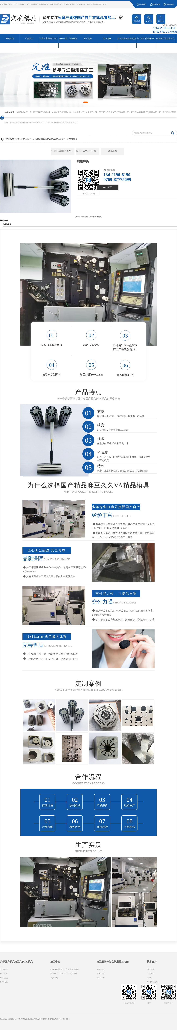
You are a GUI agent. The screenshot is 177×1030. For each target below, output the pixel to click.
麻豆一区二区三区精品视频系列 (87, 151)
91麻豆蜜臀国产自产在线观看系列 (50, 139)
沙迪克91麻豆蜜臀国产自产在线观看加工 (27, 123)
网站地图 (156, 4)
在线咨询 (170, 4)
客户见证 (4, 982)
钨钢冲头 (73, 139)
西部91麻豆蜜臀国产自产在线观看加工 (62, 123)
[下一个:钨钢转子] (95, 217)
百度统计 (151, 974)
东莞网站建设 (152, 982)
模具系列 (112, 151)
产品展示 (27, 139)
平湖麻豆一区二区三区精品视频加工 (132, 112)
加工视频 (4, 978)
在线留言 (107, 187)
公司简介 (4, 969)
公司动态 (100, 969)
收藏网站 (143, 4)
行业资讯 (100, 978)
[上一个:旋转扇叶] (81, 217)
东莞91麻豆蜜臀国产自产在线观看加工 (68, 112)
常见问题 (100, 974)
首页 (17, 139)
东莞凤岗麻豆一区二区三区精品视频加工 (33, 112)
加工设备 (4, 974)
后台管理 (151, 969)
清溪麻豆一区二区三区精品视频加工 (101, 112)
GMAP (149, 978)
